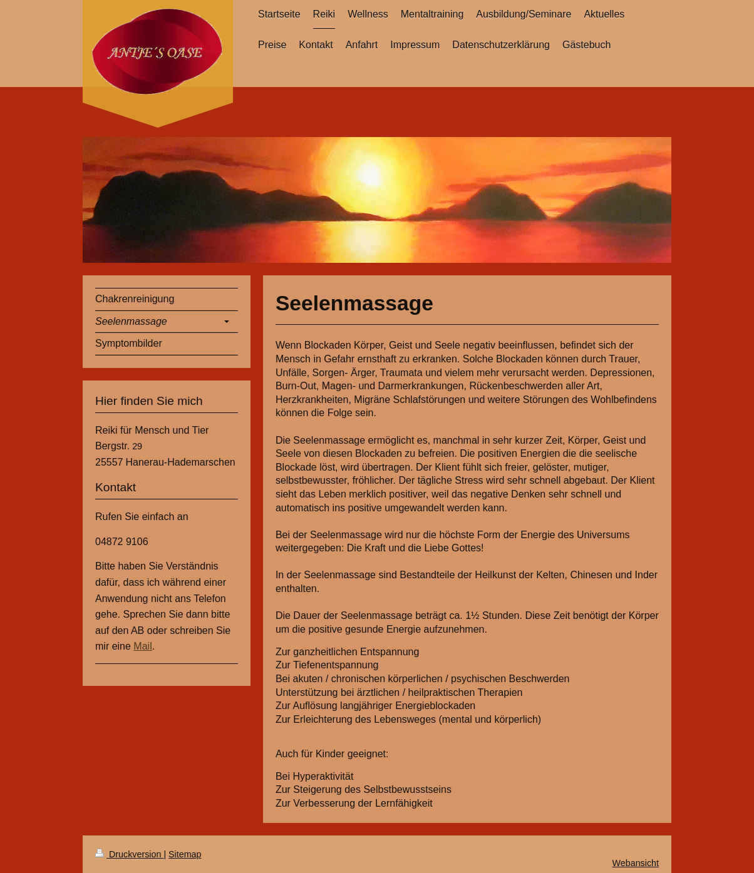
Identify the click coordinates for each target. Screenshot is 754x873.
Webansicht (635, 863)
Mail (142, 646)
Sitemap (184, 854)
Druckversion (129, 854)
